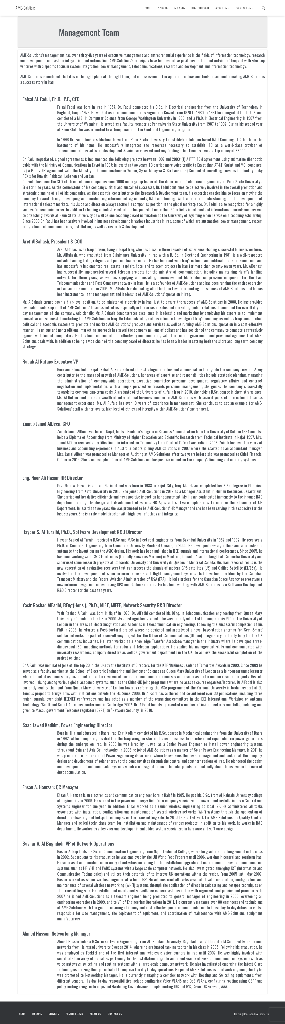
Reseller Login (200, 8)
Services (179, 8)
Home (148, 8)
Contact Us (245, 8)
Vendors (162, 8)
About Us (223, 8)
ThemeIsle (264, 1014)
